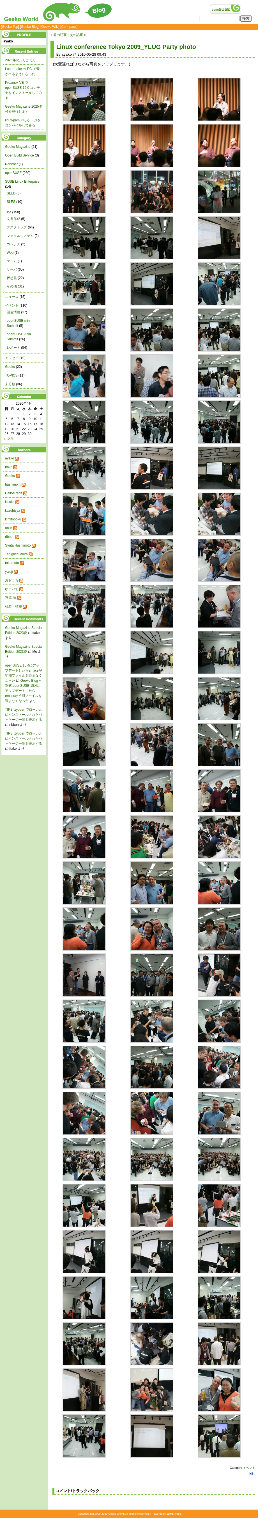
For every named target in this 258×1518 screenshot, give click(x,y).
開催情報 (13, 312)
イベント (249, 1467)
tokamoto (12, 563)
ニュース (12, 297)
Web (10, 253)
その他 (12, 286)
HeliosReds (13, 493)
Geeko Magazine (18, 147)
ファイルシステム (20, 236)
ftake (8, 467)
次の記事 (76, 35)
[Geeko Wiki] (49, 27)
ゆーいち (12, 589)
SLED (11, 193)
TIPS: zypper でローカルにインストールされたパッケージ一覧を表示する (23, 715)
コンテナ (13, 244)
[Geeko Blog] (29, 27)
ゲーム (12, 261)
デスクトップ (17, 227)
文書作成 (13, 219)
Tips (8, 212)
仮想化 (12, 278)
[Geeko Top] (10, 27)
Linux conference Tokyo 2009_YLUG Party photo (126, 46)
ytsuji (9, 572)
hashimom (12, 484)
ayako (9, 458)
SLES (11, 202)
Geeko (10, 367)
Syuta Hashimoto (18, 545)
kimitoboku (13, 519)
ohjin (8, 528)
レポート (13, 348)
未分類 (10, 384)
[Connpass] (68, 27)
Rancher (11, 164)
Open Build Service (19, 155)
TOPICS (11, 375)
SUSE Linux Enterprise (22, 181)
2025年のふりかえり (20, 60)
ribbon (9, 537)
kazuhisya (12, 511)
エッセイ (12, 358)
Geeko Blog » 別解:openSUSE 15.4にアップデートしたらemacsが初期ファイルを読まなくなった (23, 691)
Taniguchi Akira (16, 554)
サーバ (12, 269)
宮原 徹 (10, 598)
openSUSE (13, 173)
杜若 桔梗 (13, 606)
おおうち (12, 580)
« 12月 (8, 439)
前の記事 (60, 35)
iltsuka (10, 502)
